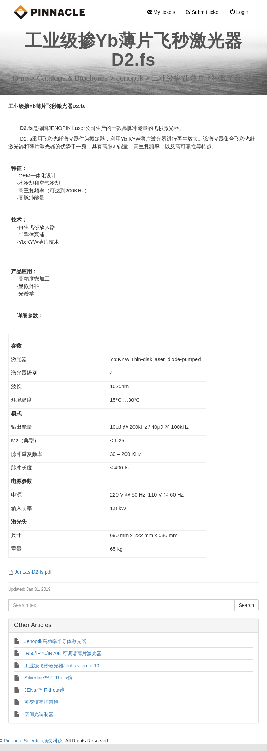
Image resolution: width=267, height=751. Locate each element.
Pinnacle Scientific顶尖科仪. (34, 740)
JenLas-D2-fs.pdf (33, 572)
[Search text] (121, 605)
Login (239, 12)
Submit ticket (203, 12)
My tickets (161, 12)
